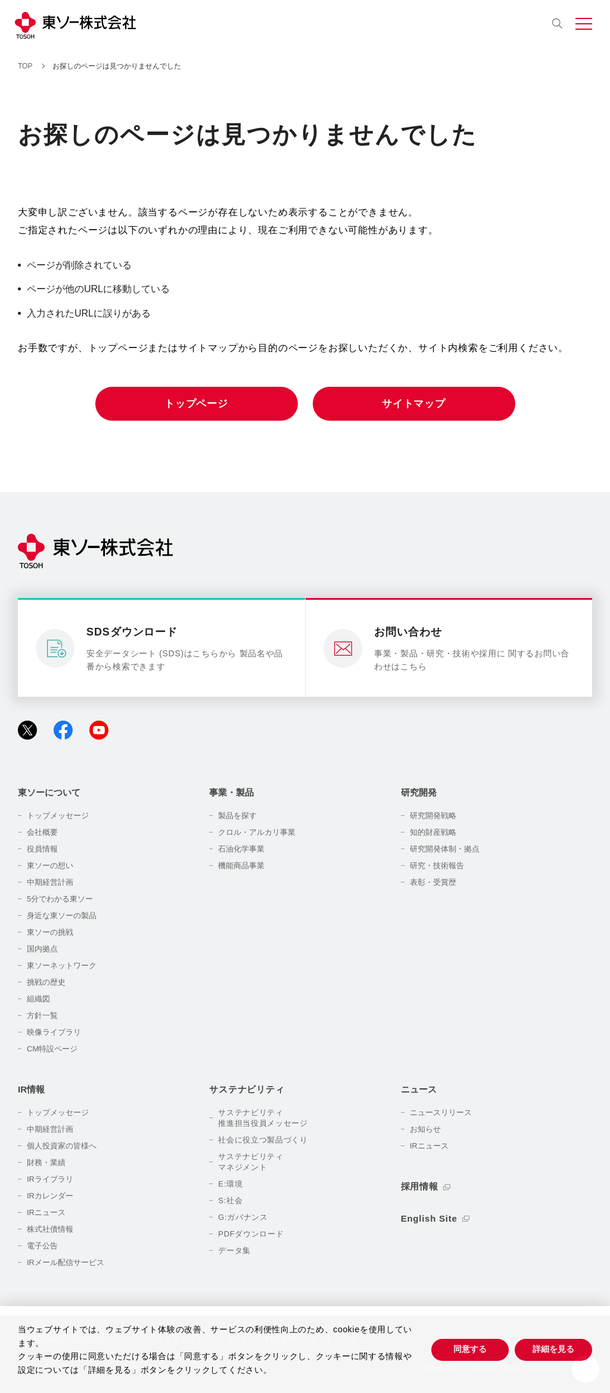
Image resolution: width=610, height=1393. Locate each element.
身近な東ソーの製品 (62, 915)
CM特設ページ (52, 1048)
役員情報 (42, 848)
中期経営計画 (50, 882)
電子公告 (42, 1245)
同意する (470, 1349)
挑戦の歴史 (46, 982)
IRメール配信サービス (65, 1262)
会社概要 (42, 832)
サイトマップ (414, 403)
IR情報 (31, 1089)
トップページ (196, 403)
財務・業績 (46, 1162)
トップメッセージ (58, 815)
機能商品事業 (241, 865)
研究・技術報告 (437, 865)
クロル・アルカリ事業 (256, 832)
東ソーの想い (50, 865)
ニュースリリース (441, 1112)
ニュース (419, 1089)
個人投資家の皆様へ (62, 1145)
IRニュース (46, 1212)
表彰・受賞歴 (433, 882)
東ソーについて (49, 792)
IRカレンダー (50, 1195)
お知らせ (425, 1129)
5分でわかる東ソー (60, 898)
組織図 (38, 998)
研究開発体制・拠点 (445, 848)
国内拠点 (42, 948)
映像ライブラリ (54, 1032)
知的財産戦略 (433, 832)
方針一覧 (42, 1015)
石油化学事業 (241, 848)
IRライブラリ (50, 1179)
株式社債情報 (50, 1229)
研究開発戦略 (433, 815)
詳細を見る (553, 1349)
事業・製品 (231, 792)
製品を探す (237, 815)
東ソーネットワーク (62, 965)
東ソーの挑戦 (50, 932)
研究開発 (419, 792)
